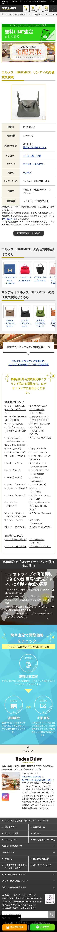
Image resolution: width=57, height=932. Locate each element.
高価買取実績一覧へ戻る (28, 233)
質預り (39, 8)
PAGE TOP (28, 750)
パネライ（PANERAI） (40, 423)
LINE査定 (44, 927)
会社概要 (8, 859)
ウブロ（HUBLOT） (14, 423)
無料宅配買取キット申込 (44, 839)
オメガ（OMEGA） (38, 405)
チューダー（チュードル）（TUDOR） (15, 418)
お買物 (33, 8)
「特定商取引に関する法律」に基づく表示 (15, 867)
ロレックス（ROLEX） (16, 445)
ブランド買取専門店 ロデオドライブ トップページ (27, 820)
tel (26, 8)
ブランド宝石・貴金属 (15, 546)
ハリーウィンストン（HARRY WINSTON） (16, 429)
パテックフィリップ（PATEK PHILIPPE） (39, 418)
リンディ (27, 172)
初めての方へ (10, 827)
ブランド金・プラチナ (40, 546)
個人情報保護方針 (41, 859)
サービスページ (9, 219)
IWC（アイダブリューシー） (15, 411)
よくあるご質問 (11, 833)
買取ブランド (8, 852)
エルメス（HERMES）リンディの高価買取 (28, 364)
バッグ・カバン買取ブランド (15, 881)
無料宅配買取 (16, 927)
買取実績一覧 (39, 827)
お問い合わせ (10, 839)
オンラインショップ (42, 865)
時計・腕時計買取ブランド (14, 874)
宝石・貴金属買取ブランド (14, 887)
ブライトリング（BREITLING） (36, 411)
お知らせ (37, 833)
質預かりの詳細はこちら (34, 147)
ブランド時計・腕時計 (15, 539)
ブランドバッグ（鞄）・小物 (36, 541)
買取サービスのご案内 (12, 846)
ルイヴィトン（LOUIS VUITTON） (37, 780)
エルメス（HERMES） (33, 164)
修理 (46, 8)
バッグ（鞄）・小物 (32, 156)
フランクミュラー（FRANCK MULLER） (16, 439)
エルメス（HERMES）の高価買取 (28, 361)
